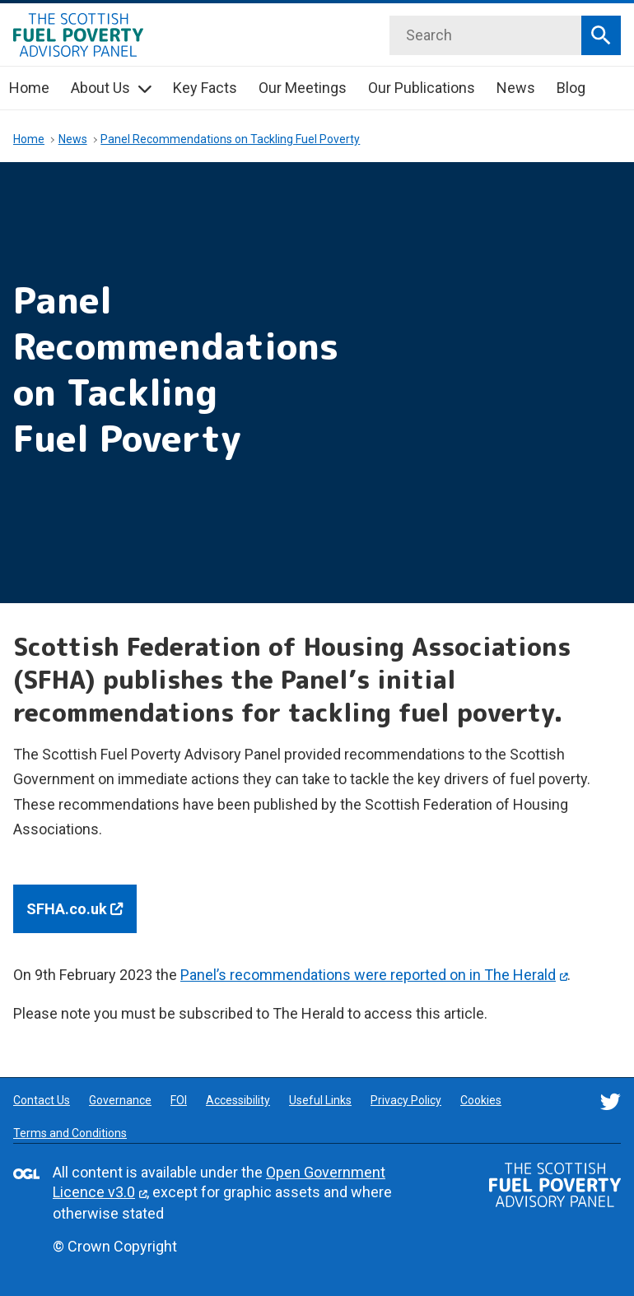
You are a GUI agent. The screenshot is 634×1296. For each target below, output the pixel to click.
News (515, 87)
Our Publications (421, 87)
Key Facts (205, 87)
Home (29, 87)
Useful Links (320, 1100)
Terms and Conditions (70, 1133)
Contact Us (41, 1100)
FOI (178, 1100)
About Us (100, 87)
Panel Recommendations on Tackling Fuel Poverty (230, 139)
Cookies (480, 1100)
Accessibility (238, 1100)
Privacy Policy (406, 1100)
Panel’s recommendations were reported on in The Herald (368, 974)
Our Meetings (303, 87)
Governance (120, 1100)
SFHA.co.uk (81, 907)
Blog (571, 87)
